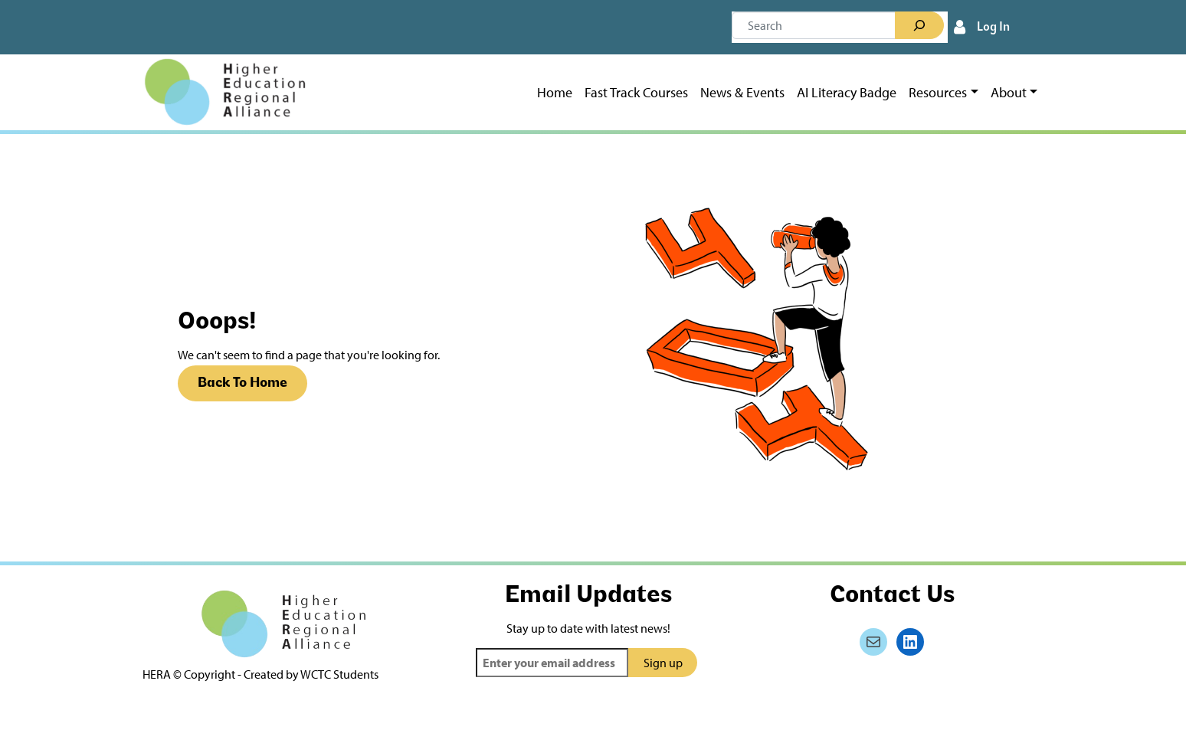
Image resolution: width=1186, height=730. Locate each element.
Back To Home (242, 383)
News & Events (742, 92)
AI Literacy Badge (846, 92)
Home (554, 92)
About (1009, 92)
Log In (993, 27)
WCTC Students (339, 674)
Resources (938, 92)
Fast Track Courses (636, 92)
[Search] (919, 25)
